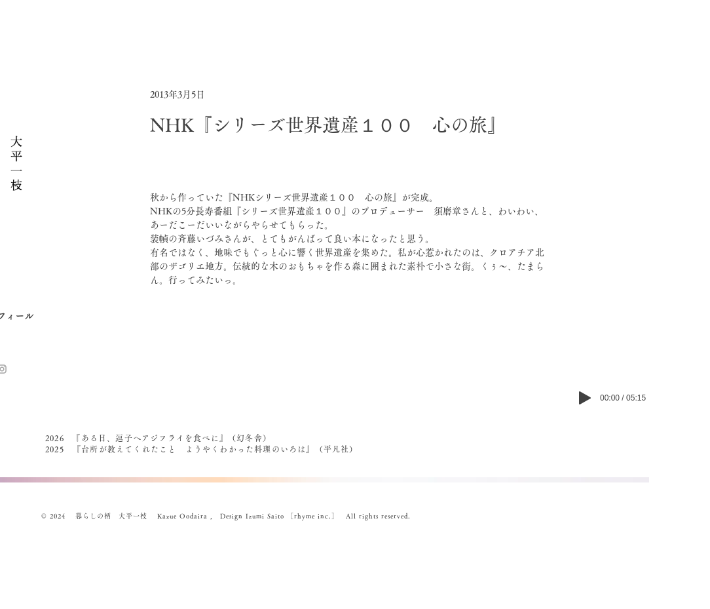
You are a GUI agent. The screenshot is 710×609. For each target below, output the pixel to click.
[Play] (585, 397)
